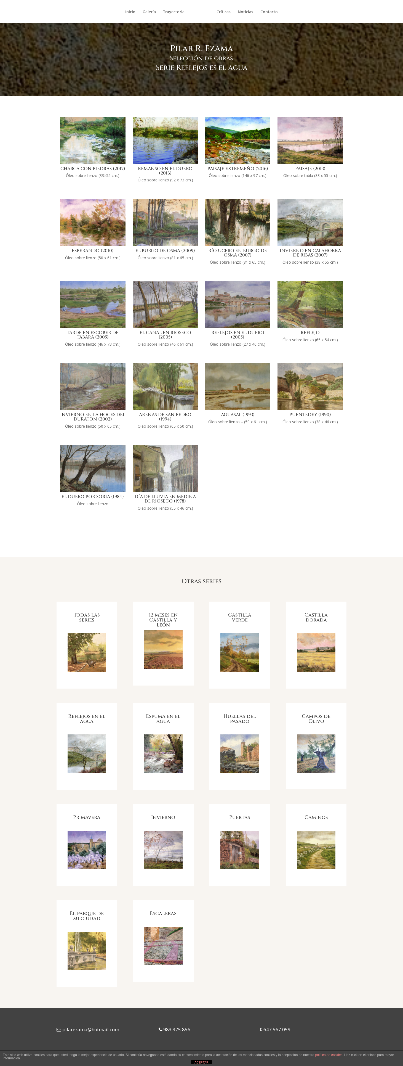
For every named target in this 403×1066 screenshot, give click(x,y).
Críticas (224, 12)
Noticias (245, 12)
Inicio (130, 12)
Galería (149, 12)
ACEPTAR (201, 1062)
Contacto (269, 12)
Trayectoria (174, 12)
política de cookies (329, 1055)
